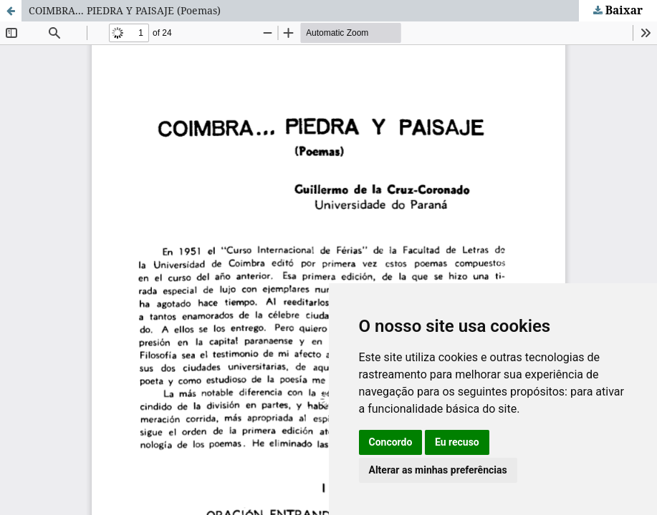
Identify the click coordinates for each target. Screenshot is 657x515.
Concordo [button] (391, 442)
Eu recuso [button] (457, 442)
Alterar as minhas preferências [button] (438, 470)
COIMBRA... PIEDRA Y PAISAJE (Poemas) (125, 10)
